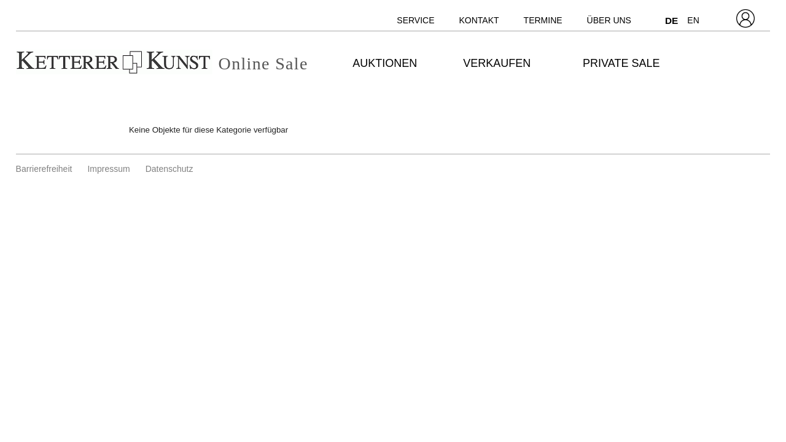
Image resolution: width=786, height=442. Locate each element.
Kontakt (479, 20)
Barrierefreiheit (44, 169)
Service (415, 20)
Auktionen (384, 63)
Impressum (108, 169)
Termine (543, 20)
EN (693, 20)
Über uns (609, 20)
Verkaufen (497, 63)
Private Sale (621, 63)
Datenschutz (169, 169)
